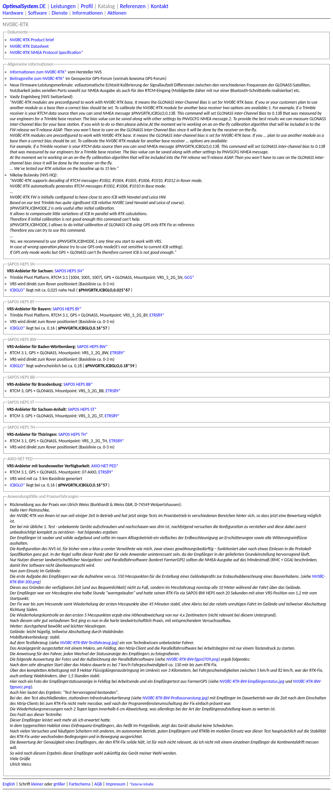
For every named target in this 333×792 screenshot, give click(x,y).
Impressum (116, 784)
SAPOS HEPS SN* (69, 271)
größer (59, 784)
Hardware (13, 13)
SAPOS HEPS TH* (73, 434)
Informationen (87, 13)
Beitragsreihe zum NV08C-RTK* (37, 78)
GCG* (189, 277)
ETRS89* (156, 315)
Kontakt (159, 6)
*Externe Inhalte (141, 784)
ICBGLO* (17, 290)
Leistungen (63, 6)
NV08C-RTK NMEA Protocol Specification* (46, 52)
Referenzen (133, 6)
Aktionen (117, 13)
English (9, 784)
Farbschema (79, 784)
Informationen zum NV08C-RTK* (38, 72)
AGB (98, 784)
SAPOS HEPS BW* (92, 346)
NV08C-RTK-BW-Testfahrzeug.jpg (88, 642)
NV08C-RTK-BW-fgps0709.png (192, 659)
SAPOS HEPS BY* (67, 309)
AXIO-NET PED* (105, 466)
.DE (24, 6)
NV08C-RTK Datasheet (29, 46)
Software (37, 13)
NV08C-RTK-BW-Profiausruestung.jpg (174, 698)
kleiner (37, 784)
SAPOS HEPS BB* (78, 384)
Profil (87, 6)
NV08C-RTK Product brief (32, 40)
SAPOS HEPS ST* (82, 409)
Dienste (60, 13)
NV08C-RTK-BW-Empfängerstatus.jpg (252, 681)
